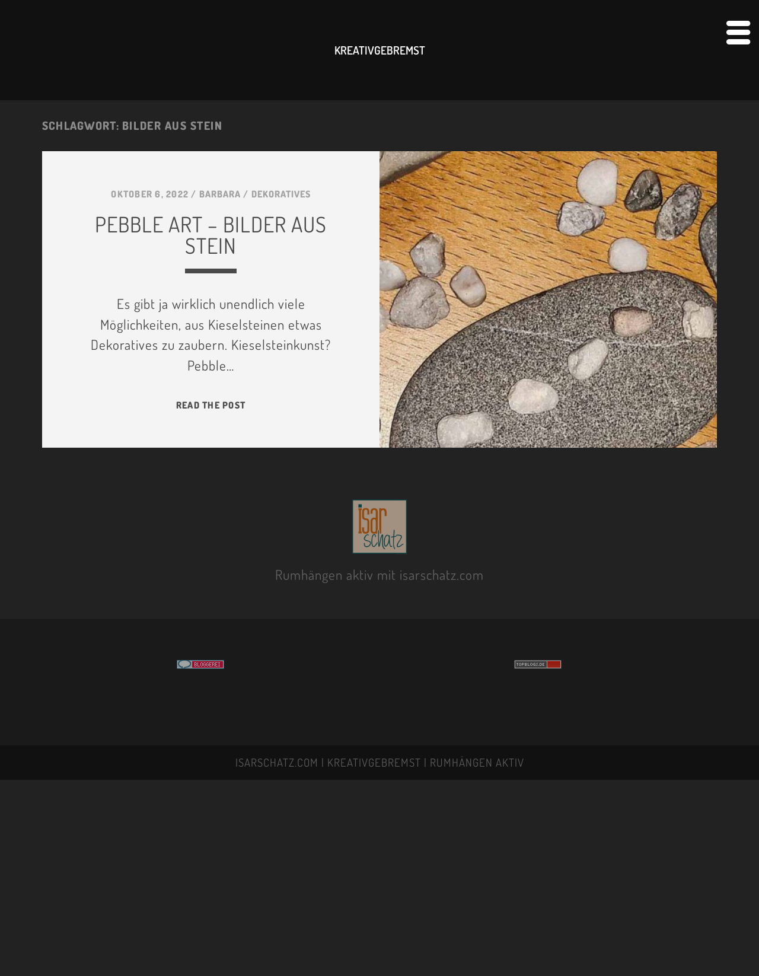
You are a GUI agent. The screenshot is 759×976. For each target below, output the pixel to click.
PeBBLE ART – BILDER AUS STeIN (211, 234)
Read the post (210, 405)
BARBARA (220, 194)
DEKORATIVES (281, 194)
